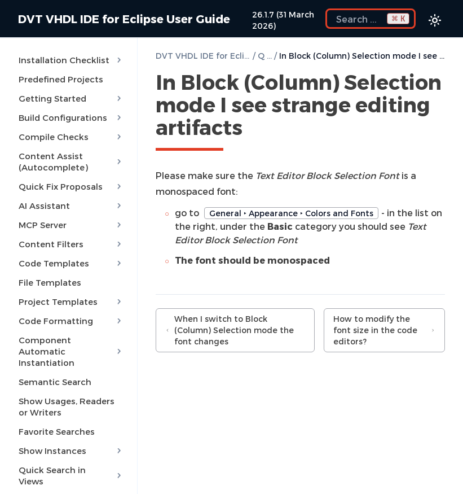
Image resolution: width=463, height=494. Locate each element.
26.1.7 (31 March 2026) (283, 20)
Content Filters (71, 244)
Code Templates (71, 263)
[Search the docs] (370, 18)
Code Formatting (71, 321)
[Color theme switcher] (435, 20)
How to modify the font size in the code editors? (384, 330)
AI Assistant (71, 205)
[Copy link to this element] (255, 129)
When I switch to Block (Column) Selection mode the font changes (229, 330)
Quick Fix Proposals (71, 186)
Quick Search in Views (71, 475)
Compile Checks (71, 137)
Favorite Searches (57, 431)
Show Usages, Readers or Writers (66, 406)
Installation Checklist (71, 60)
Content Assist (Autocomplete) (71, 161)
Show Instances (71, 450)
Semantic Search (55, 382)
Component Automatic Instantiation (71, 351)
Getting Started (71, 98)
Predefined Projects (61, 79)
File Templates (50, 282)
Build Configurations (71, 117)
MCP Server (71, 225)
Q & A (265, 55)
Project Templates (71, 301)
